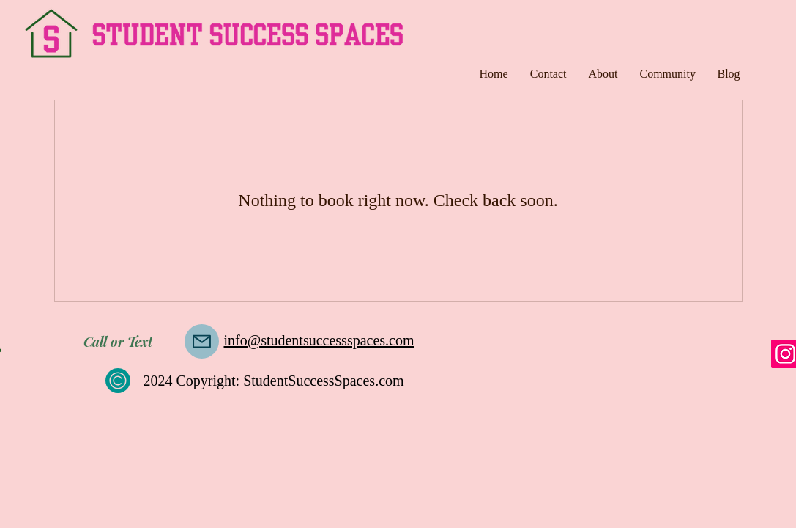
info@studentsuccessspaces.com (319, 340)
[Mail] (202, 341)
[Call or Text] (118, 342)
